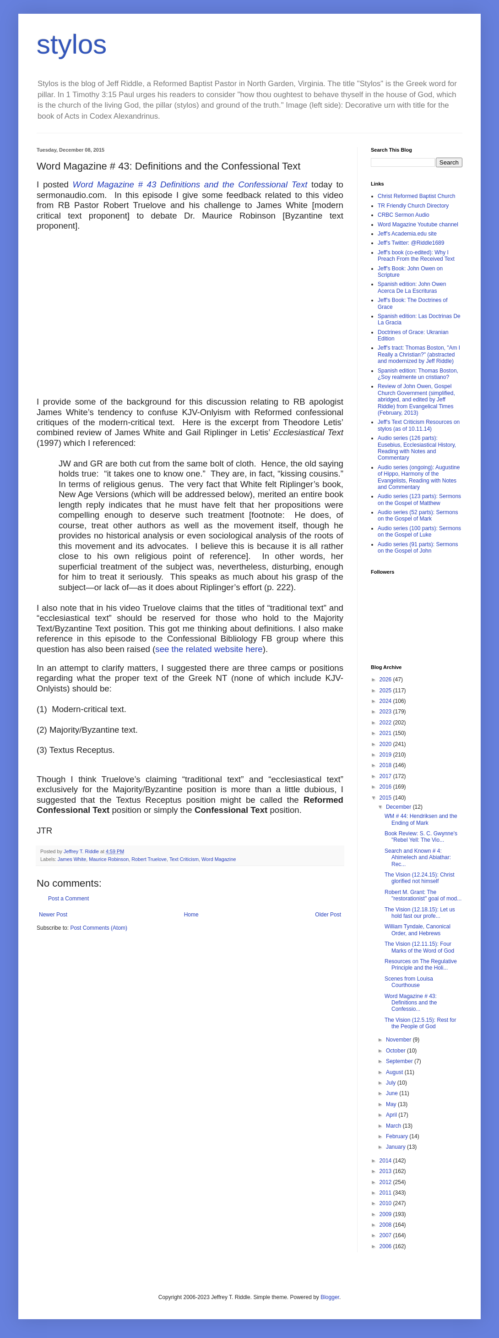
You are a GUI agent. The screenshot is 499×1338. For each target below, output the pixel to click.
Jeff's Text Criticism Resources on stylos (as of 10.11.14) (419, 425)
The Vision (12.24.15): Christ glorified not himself (420, 878)
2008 (386, 1225)
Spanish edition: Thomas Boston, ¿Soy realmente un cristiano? (418, 373)
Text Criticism (184, 859)
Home (191, 914)
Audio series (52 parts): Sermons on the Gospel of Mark (418, 515)
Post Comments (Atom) (98, 928)
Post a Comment (68, 898)
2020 (386, 744)
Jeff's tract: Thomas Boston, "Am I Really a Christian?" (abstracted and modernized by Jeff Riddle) (419, 354)
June (392, 1093)
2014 (386, 1160)
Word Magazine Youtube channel (418, 224)
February (397, 1136)
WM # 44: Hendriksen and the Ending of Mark (421, 819)
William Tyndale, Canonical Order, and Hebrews (417, 929)
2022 (386, 722)
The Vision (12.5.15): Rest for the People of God (420, 1023)
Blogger (329, 1297)
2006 (386, 1246)
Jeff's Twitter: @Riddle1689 (411, 243)
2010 (386, 1203)
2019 (386, 754)
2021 (386, 733)
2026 (386, 679)
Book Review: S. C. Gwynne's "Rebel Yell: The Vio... (421, 836)
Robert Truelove (149, 859)
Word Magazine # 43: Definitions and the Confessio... (411, 1003)
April (392, 1115)
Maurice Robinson (109, 859)
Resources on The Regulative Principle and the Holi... (421, 964)
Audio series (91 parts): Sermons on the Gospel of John (418, 547)
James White (72, 859)
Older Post (328, 914)
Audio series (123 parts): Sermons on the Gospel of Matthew (419, 499)
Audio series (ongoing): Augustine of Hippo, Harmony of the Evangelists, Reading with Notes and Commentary (419, 477)
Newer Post (53, 914)
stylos (72, 44)
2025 (386, 690)
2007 (386, 1235)
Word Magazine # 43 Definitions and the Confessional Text (190, 184)
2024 (386, 701)
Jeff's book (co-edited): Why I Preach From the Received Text (416, 255)
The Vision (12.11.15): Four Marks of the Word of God (419, 947)
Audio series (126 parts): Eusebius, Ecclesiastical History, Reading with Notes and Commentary (417, 448)
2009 (386, 1214)
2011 (386, 1193)
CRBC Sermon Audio (403, 215)
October (396, 1050)
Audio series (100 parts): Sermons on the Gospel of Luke (419, 531)
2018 (386, 765)
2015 (386, 798)
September (400, 1061)
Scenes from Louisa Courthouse (409, 982)
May (392, 1104)
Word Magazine (218, 859)
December (399, 807)
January (396, 1147)
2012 (386, 1182)
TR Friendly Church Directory (413, 206)
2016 (386, 787)
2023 (386, 711)
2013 (386, 1171)
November (399, 1039)
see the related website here (208, 649)
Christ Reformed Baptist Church (416, 196)
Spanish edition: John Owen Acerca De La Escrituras (412, 287)
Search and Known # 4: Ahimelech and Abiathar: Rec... (418, 857)
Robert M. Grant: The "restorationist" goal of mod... (423, 895)
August (395, 1072)
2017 (386, 776)
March (394, 1126)
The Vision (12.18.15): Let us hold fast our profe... (420, 912)
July (391, 1083)
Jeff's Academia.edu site (407, 233)
